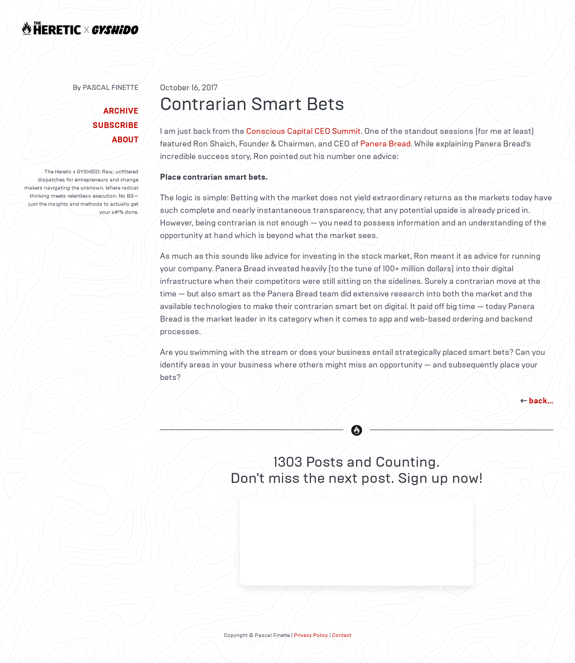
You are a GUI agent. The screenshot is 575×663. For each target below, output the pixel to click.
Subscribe (115, 125)
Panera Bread (385, 144)
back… (541, 401)
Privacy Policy (311, 635)
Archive (120, 111)
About (125, 140)
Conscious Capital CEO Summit (303, 131)
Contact (341, 635)
